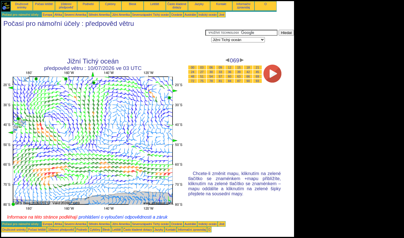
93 (257, 81)
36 (229, 72)
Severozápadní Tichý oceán (150, 14)
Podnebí (88, 4)
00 (192, 67)
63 (239, 76)
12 (229, 67)
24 (192, 72)
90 (248, 81)
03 (202, 67)
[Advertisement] (103, 42)
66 (248, 76)
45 (257, 72)
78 (211, 81)
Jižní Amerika (121, 14)
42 (248, 72)
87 (239, 81)
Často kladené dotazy (176, 5)
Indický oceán (207, 14)
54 (211, 76)
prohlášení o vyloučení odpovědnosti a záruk (123, 217)
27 (202, 72)
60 (229, 76)
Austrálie (190, 14)
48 (192, 76)
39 (239, 72)
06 (211, 67)
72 (192, 81)
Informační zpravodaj (243, 5)
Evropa (47, 14)
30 (211, 72)
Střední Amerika (99, 14)
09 (220, 67)
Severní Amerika (75, 14)
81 (220, 81)
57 (220, 76)
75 (202, 81)
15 (239, 67)
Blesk (132, 4)
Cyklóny (110, 4)
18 (248, 67)
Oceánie (176, 14)
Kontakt (221, 4)
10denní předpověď (66, 5)
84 (229, 81)
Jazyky (199, 4)
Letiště (154, 4)
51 (202, 76)
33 (220, 72)
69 (257, 76)
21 (257, 67)
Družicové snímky (21, 5)
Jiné (221, 14)
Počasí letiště (44, 4)
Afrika (58, 14)
